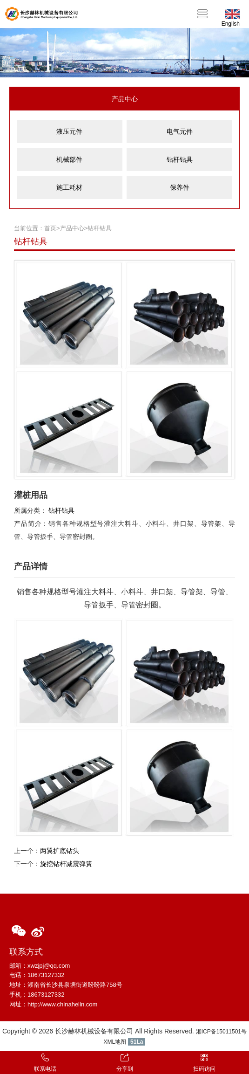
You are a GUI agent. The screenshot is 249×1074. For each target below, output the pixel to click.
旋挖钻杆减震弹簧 (66, 863)
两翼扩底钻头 (59, 850)
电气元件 (180, 131)
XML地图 (115, 1042)
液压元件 (69, 131)
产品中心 (72, 228)
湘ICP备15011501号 (221, 1031)
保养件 (179, 187)
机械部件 (69, 159)
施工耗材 (69, 187)
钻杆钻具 (180, 159)
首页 (50, 228)
